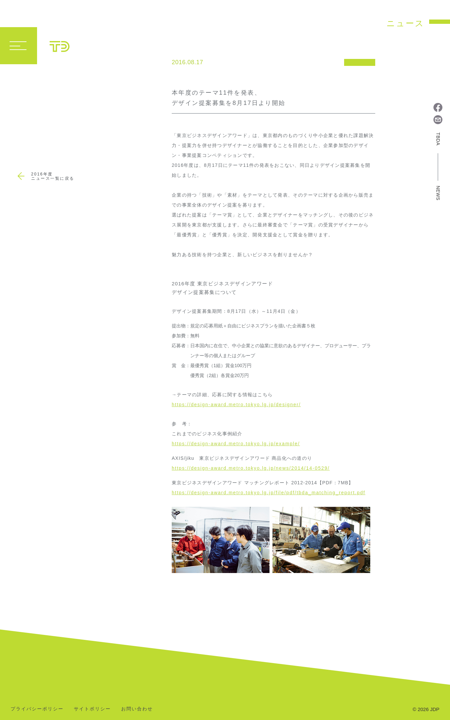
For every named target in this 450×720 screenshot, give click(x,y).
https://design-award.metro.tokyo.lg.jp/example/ (236, 443)
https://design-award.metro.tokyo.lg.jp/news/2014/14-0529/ (251, 468)
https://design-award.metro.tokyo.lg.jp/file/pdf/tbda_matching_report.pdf (268, 492)
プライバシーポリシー (37, 708)
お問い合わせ (137, 708)
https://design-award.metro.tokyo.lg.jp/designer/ (236, 404)
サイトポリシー (92, 708)
